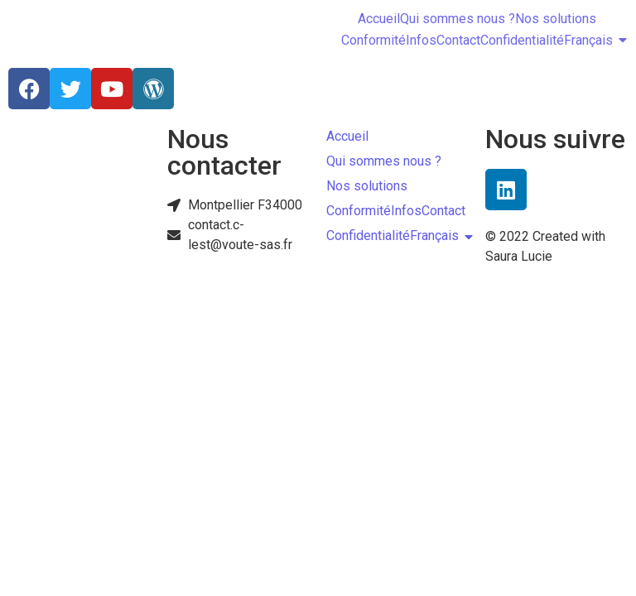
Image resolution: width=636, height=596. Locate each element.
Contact (458, 40)
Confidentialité (522, 40)
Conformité (373, 40)
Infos (421, 40)
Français (588, 40)
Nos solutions (555, 18)
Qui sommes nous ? (457, 18)
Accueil (379, 18)
